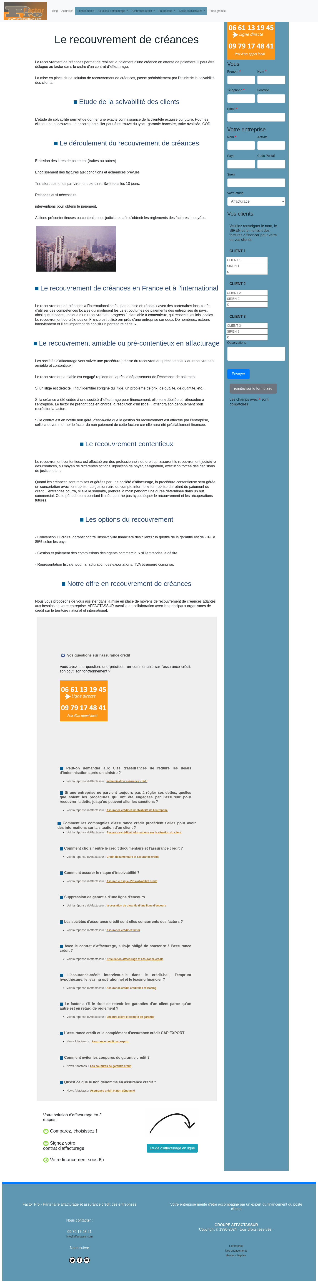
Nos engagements (236, 1250)
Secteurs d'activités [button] (191, 11)
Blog (55, 11)
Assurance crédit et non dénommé (112, 1090)
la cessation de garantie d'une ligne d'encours (136, 905)
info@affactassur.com (79, 1236)
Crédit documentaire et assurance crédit (132, 856)
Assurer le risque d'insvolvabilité (128, 881)
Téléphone (234, 90)
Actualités (67, 11)
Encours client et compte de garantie (130, 1016)
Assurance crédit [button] (142, 11)
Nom (260, 71)
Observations (236, 342)
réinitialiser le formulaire (253, 388)
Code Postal (266, 156)
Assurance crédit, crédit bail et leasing (131, 988)
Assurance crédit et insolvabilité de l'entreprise (137, 810)
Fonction (263, 90)
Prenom (232, 71)
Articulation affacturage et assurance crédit (134, 959)
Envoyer (238, 374)
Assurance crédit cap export (110, 1041)
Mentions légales (235, 1255)
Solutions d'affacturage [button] (112, 11)
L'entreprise (236, 1245)
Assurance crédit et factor (123, 930)
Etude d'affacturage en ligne (172, 1148)
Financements (85, 11)
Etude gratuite (217, 11)
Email (231, 109)
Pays (230, 156)
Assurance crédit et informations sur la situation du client (143, 832)
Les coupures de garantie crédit (110, 1066)
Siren (231, 174)
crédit (153, 881)
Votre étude (235, 193)
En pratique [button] (165, 11)
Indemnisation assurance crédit (126, 781)
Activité (262, 137)
